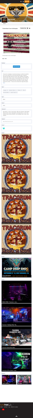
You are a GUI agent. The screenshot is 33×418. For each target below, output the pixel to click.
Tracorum (3, 162)
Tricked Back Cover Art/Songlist (9, 55)
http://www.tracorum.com (8, 121)
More (4, 82)
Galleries (3, 373)
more (4, 23)
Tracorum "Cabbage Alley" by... (9, 324)
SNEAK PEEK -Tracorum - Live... (9, 302)
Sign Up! (27, 1)
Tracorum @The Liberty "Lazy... (9, 370)
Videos (3, 279)
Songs (3, 132)
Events (3, 256)
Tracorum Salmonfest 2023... (9, 347)
